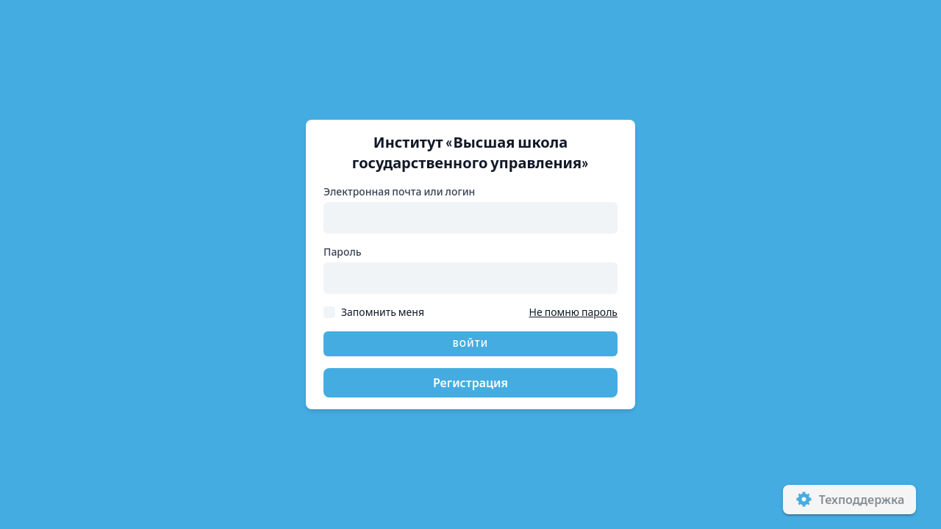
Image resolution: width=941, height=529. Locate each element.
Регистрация (470, 382)
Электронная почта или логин (399, 191)
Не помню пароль (573, 312)
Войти (471, 343)
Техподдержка (850, 499)
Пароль (342, 251)
